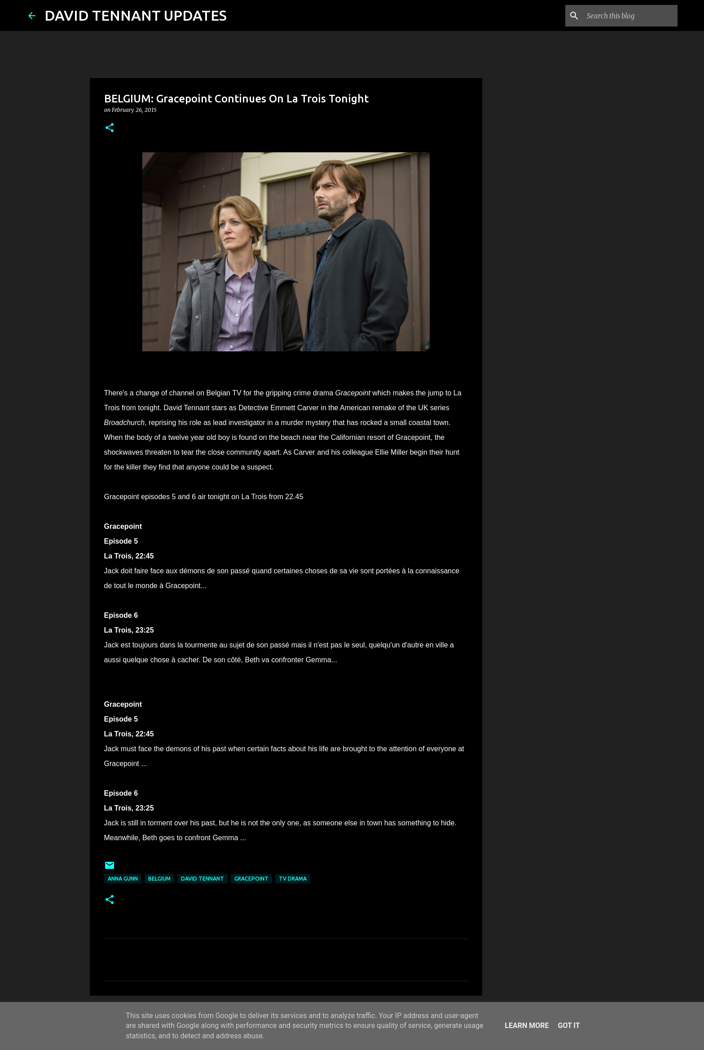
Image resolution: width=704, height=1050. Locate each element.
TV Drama (293, 879)
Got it (569, 1025)
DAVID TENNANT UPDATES (135, 15)
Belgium (159, 879)
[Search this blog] (630, 16)
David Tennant (202, 879)
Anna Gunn (123, 879)
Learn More (527, 1025)
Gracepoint (251, 879)
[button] (109, 128)
